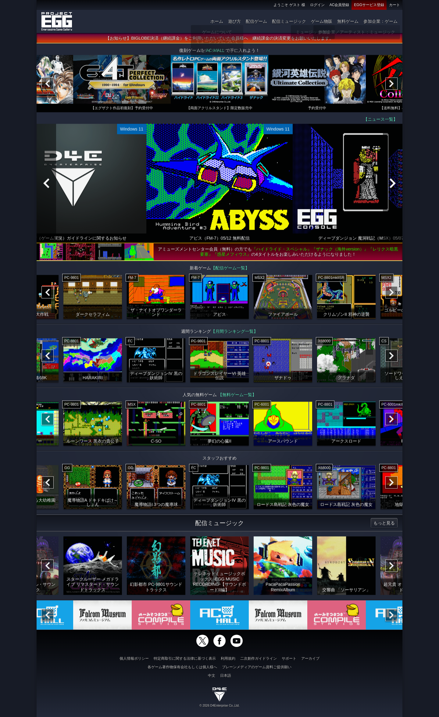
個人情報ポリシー (134, 658)
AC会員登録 (339, 5)
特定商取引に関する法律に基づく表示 (185, 658)
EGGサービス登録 (369, 5)
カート (394, 5)
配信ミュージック (289, 21)
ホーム (216, 21)
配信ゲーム (256, 21)
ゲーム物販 (321, 21)
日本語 (225, 675)
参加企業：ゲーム (380, 21)
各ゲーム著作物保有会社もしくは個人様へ (182, 667)
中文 (211, 675)
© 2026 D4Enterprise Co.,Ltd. (219, 705)
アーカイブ (310, 658)
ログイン (317, 5)
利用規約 (228, 658)
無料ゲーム (348, 21)
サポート (289, 658)
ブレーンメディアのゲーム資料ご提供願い (256, 667)
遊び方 (234, 21)
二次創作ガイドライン (258, 658)
